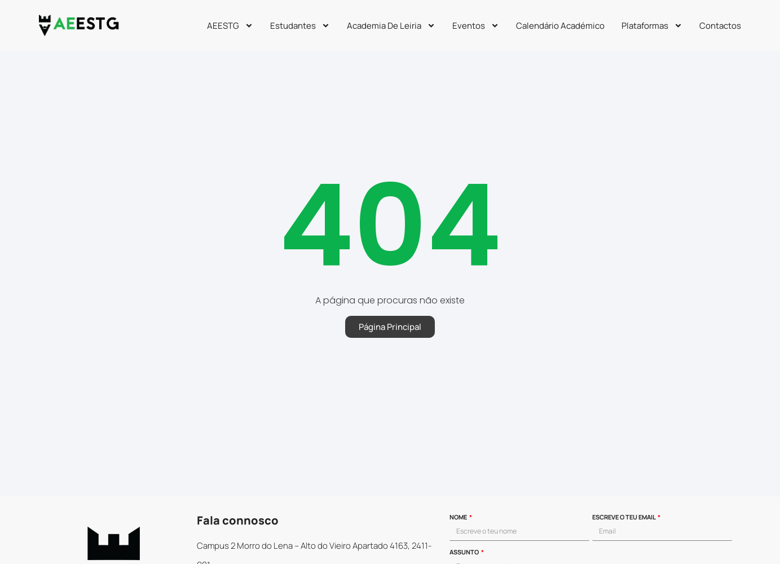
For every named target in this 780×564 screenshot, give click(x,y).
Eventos (475, 26)
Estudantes (300, 26)
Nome (459, 517)
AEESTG (230, 26)
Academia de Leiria (391, 26)
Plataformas (652, 26)
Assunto (465, 552)
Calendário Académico (560, 26)
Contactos (720, 26)
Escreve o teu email (624, 517)
